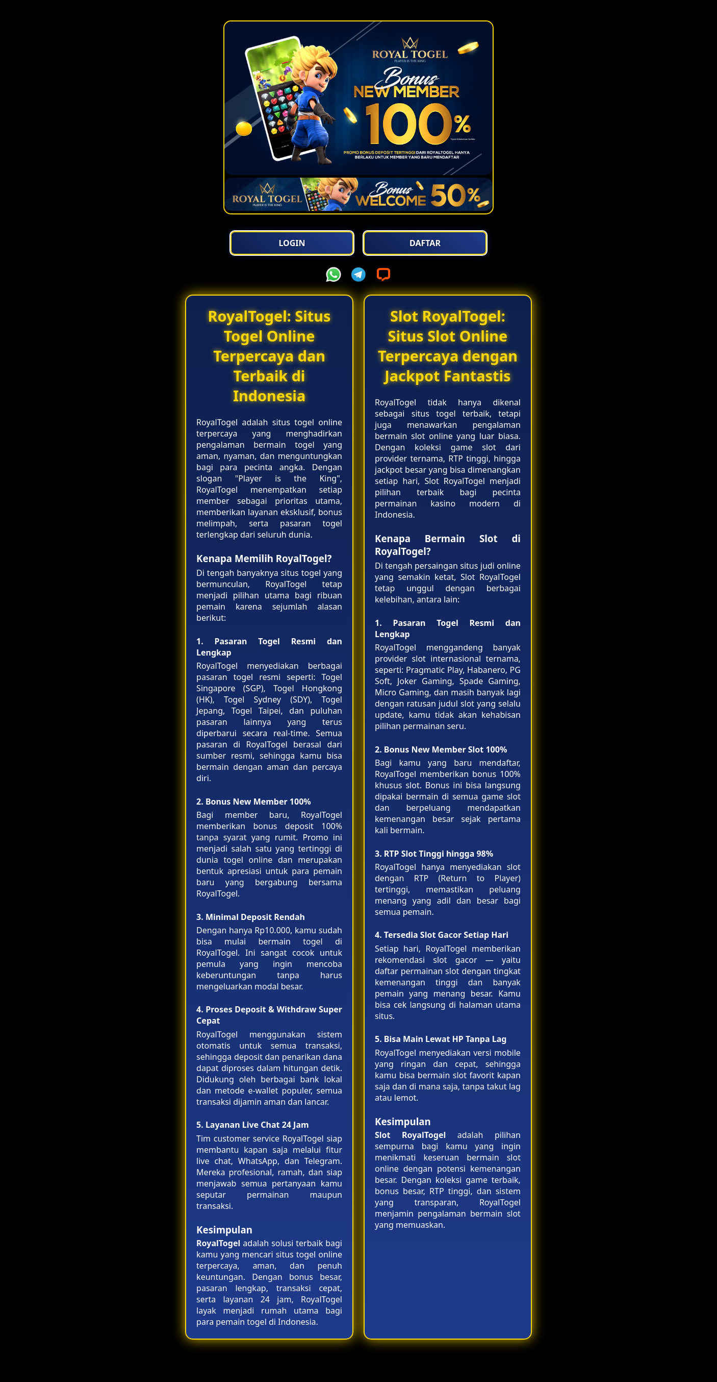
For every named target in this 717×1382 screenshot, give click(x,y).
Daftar (423, 243)
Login (294, 243)
